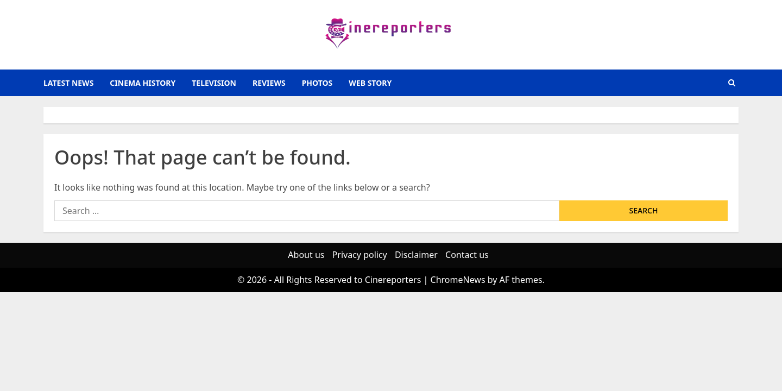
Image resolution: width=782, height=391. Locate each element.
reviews (269, 83)
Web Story (370, 83)
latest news (68, 83)
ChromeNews (458, 280)
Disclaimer (416, 255)
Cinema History (142, 83)
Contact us (467, 255)
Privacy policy (359, 255)
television (214, 83)
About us (306, 255)
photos (317, 83)
